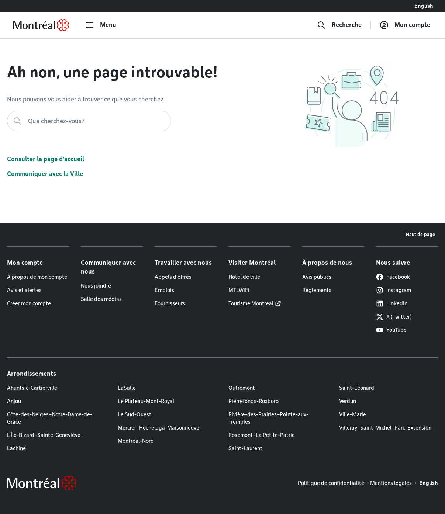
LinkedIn (391, 303)
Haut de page (420, 234)
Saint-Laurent (245, 448)
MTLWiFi (238, 290)
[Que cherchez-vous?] (89, 121)
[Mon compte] (405, 25)
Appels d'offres (173, 277)
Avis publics (316, 277)
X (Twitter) (394, 316)
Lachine (16, 448)
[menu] (100, 25)
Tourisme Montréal (250, 303)
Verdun (347, 401)
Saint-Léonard (356, 388)
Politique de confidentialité (331, 483)
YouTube (391, 330)
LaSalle (127, 388)
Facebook (393, 277)
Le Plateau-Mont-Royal (146, 401)
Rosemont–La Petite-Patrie (261, 435)
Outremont (241, 388)
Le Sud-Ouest (134, 414)
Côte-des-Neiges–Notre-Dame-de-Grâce (49, 418)
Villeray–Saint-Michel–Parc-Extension (385, 428)
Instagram (393, 290)
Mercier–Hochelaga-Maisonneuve (158, 428)
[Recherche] (339, 25)
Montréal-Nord (136, 441)
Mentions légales (391, 483)
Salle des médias (101, 299)
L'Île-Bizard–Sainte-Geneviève (43, 435)
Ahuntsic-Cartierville (32, 388)
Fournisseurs (170, 303)
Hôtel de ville (244, 277)
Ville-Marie (352, 414)
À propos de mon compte (37, 277)
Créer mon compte (29, 303)
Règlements (316, 290)
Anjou (14, 401)
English (423, 6)
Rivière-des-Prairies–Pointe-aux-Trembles (268, 418)
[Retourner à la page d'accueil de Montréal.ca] (41, 25)
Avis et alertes (24, 290)
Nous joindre (96, 286)
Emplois (164, 290)
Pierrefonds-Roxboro (253, 401)
